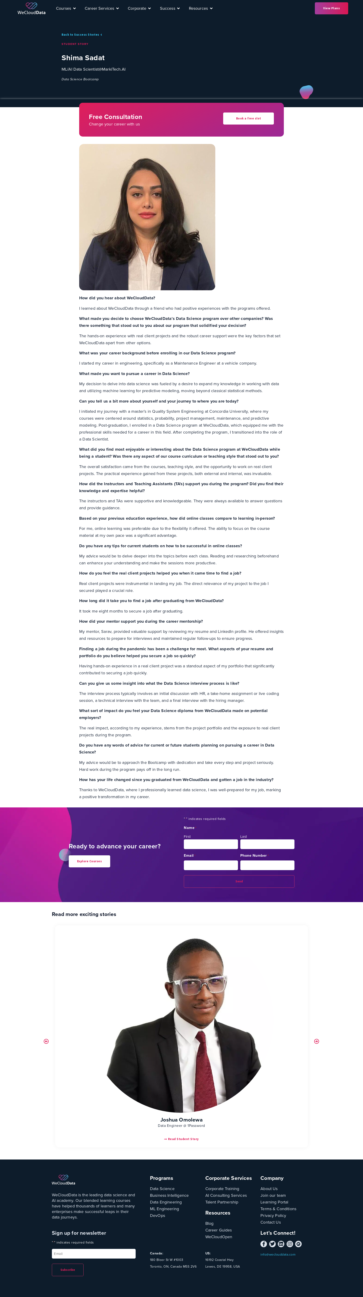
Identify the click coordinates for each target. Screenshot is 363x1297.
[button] (46, 1041)
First (187, 836)
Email (190, 856)
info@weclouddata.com (277, 1254)
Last (243, 836)
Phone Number (254, 856)
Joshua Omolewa (181, 1120)
